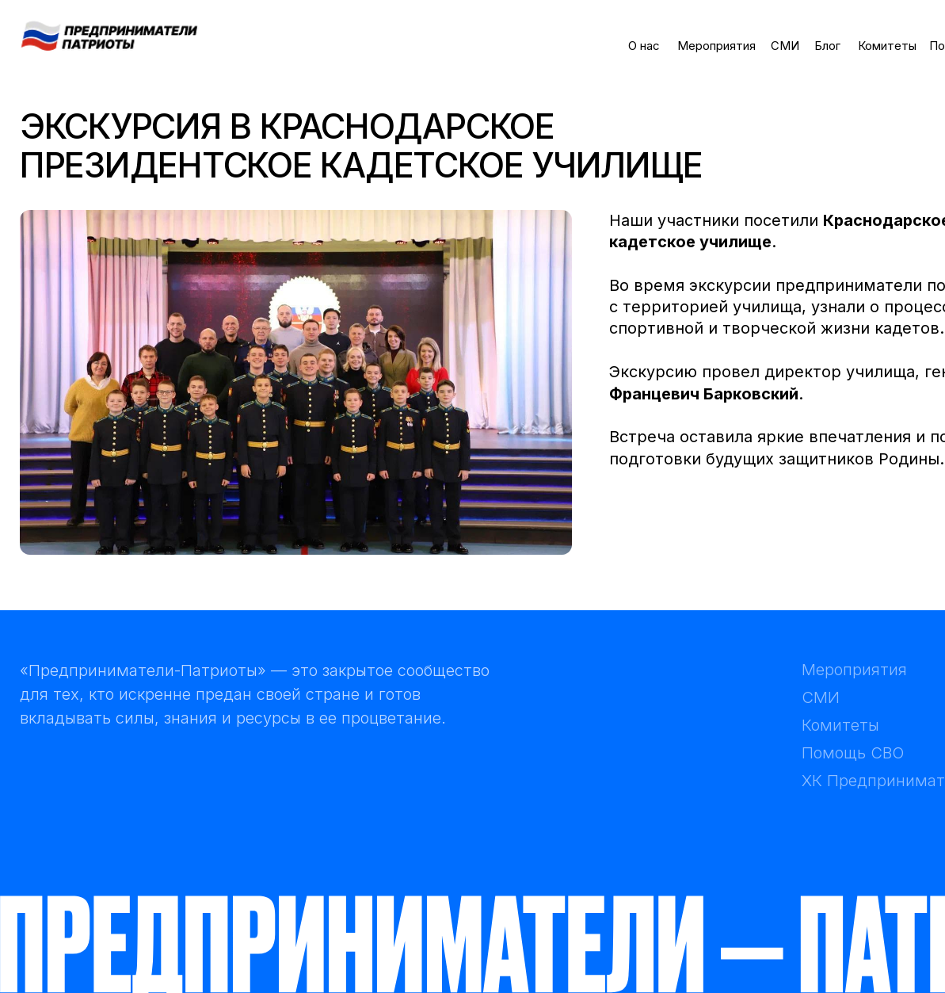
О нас (644, 46)
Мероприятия (716, 46)
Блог (827, 46)
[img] (109, 35)
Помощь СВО (853, 752)
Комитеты (887, 46)
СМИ (785, 46)
